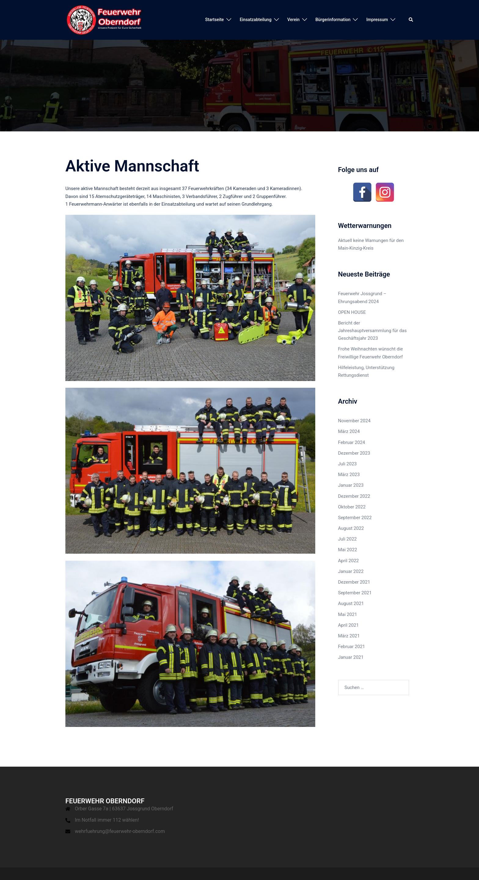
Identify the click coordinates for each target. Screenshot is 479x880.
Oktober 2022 (352, 507)
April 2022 (348, 560)
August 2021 (351, 603)
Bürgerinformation (333, 19)
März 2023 (349, 474)
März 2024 (349, 431)
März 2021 (349, 636)
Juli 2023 (347, 464)
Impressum (377, 19)
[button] (411, 19)
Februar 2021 (351, 646)
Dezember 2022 (354, 496)
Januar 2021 (351, 657)
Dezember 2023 (354, 453)
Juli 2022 (347, 539)
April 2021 (348, 625)
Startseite (214, 19)
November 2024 (354, 421)
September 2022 (355, 517)
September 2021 (355, 593)
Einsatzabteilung (256, 19)
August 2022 (351, 528)
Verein (293, 19)
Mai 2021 (347, 614)
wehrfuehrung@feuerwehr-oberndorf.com (120, 831)
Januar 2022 (351, 571)
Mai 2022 (347, 549)
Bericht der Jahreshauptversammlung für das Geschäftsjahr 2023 (372, 330)
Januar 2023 (351, 485)
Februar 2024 (351, 442)
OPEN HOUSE (352, 312)
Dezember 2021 (354, 582)
